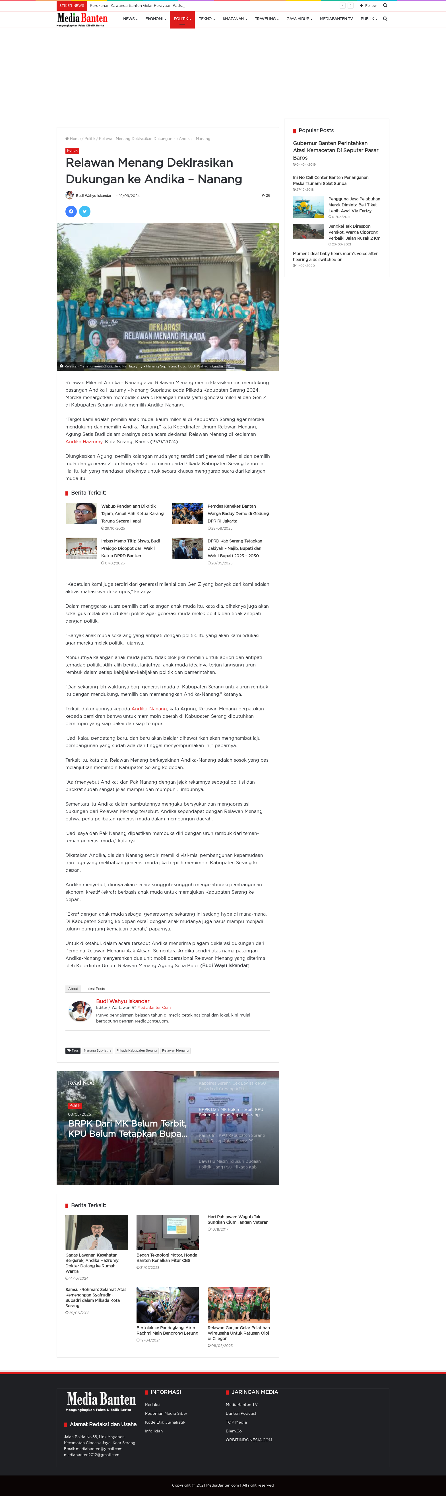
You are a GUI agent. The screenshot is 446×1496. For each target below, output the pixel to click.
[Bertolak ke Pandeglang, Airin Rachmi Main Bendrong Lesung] (168, 1305)
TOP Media (236, 1422)
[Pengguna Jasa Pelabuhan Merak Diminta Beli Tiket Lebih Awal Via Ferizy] (308, 207)
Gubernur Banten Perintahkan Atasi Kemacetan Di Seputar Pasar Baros (335, 150)
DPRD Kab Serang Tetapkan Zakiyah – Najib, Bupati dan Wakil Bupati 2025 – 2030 (235, 549)
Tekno (205, 19)
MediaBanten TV (336, 19)
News (128, 19)
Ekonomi (154, 19)
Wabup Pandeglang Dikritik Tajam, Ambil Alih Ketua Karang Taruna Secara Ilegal (132, 514)
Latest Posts (95, 989)
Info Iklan (154, 1431)
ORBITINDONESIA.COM (249, 1440)
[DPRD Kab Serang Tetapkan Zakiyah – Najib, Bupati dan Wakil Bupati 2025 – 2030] (187, 548)
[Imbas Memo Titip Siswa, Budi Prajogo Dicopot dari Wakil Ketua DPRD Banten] (81, 548)
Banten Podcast (241, 1413)
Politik (181, 19)
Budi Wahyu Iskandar (94, 196)
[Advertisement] (223, 76)
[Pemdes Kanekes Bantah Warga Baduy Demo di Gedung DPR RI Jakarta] (187, 513)
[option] (168, 1128)
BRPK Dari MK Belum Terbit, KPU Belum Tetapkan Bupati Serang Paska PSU (127, 1130)
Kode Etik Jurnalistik (165, 1422)
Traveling (265, 19)
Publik (367, 19)
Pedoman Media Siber (166, 1413)
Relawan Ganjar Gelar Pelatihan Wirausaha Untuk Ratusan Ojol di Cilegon (239, 1333)
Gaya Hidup (297, 19)
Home (73, 139)
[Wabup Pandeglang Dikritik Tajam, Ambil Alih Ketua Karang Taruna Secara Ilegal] (81, 513)
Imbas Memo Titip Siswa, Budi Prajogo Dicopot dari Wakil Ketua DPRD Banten (130, 549)
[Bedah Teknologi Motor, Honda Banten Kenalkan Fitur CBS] (168, 1232)
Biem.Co (234, 1431)
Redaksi (152, 1404)
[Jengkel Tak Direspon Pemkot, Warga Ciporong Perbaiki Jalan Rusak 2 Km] (308, 231)
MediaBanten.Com (154, 1007)
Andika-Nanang (149, 709)
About (73, 989)
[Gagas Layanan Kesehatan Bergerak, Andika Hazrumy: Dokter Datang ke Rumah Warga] (96, 1232)
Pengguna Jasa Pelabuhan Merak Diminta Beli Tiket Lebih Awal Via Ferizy (354, 205)
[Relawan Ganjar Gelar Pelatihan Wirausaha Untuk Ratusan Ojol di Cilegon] (239, 1305)
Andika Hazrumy (83, 442)
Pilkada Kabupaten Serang (137, 1050)
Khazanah (233, 19)
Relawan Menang (175, 1050)
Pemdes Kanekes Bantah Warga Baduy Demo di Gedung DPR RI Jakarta (238, 514)
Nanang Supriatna (97, 1050)
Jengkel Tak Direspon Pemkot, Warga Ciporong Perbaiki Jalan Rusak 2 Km (354, 232)
